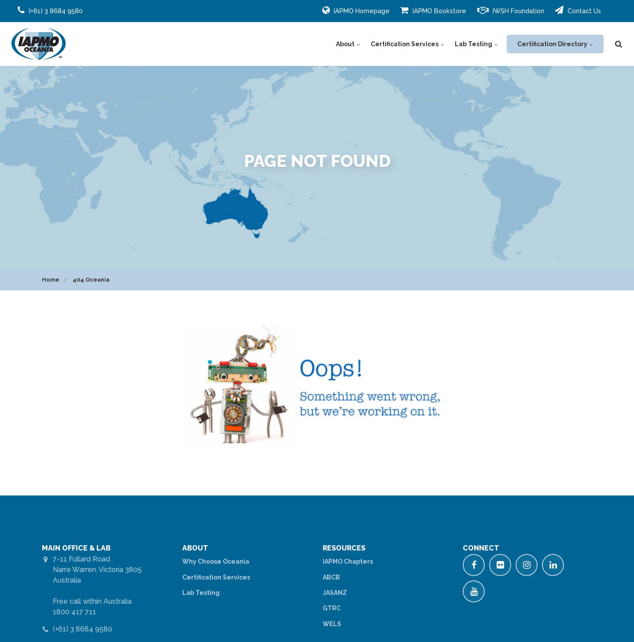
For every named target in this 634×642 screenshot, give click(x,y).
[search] (618, 44)
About (348, 44)
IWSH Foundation (510, 10)
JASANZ (335, 592)
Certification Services (407, 44)
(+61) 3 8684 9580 (82, 629)
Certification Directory (555, 44)
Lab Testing (476, 44)
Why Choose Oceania (215, 561)
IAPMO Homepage (356, 10)
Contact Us (578, 10)
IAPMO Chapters (348, 561)
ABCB (331, 577)
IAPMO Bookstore (433, 10)
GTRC (332, 608)
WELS (332, 623)
